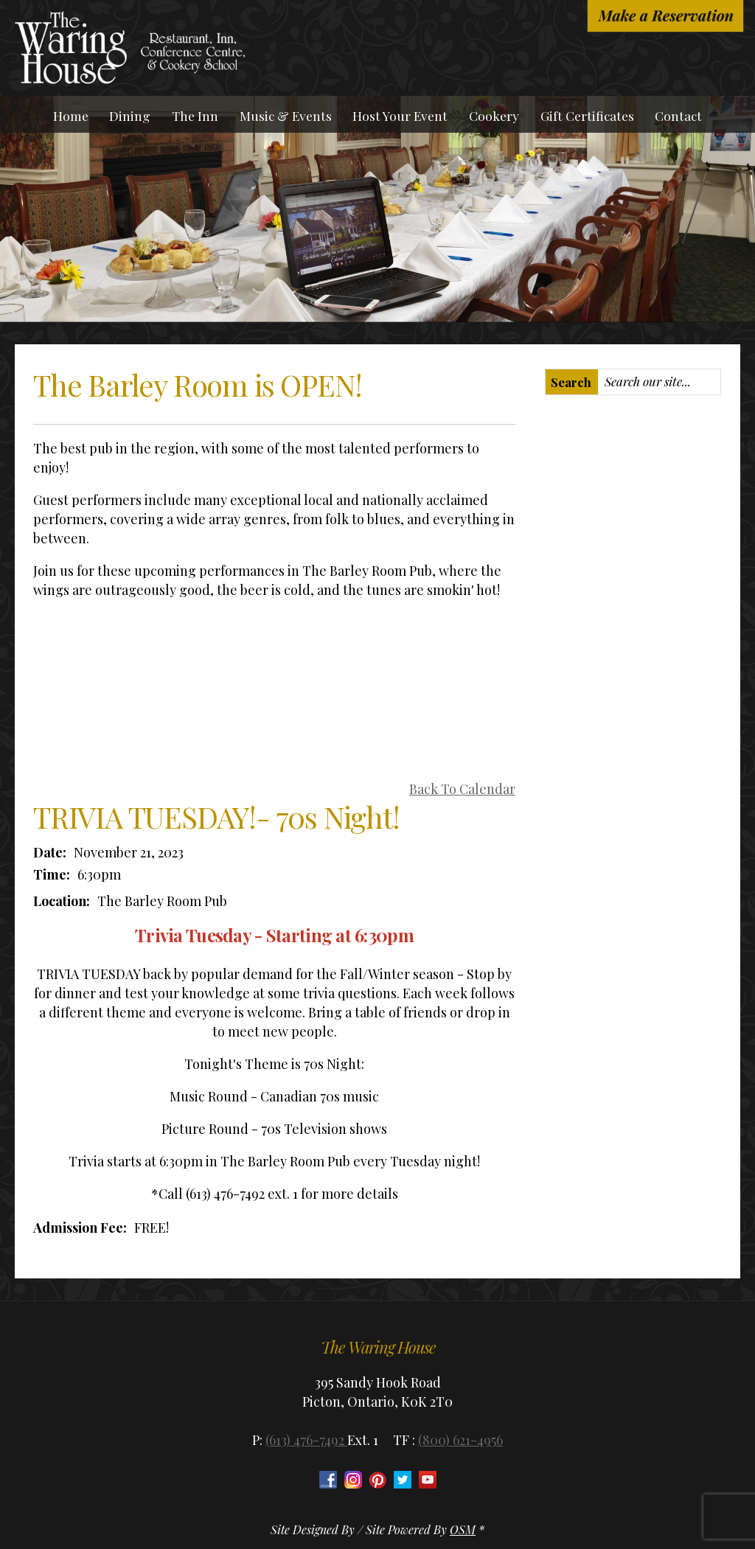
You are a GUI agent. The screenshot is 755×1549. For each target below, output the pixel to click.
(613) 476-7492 (306, 1440)
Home (70, 115)
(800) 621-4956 (460, 1440)
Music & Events (286, 115)
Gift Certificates (587, 115)
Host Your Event (400, 115)
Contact (678, 115)
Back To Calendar (462, 789)
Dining (129, 115)
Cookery (494, 115)
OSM (463, 1529)
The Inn (195, 115)
